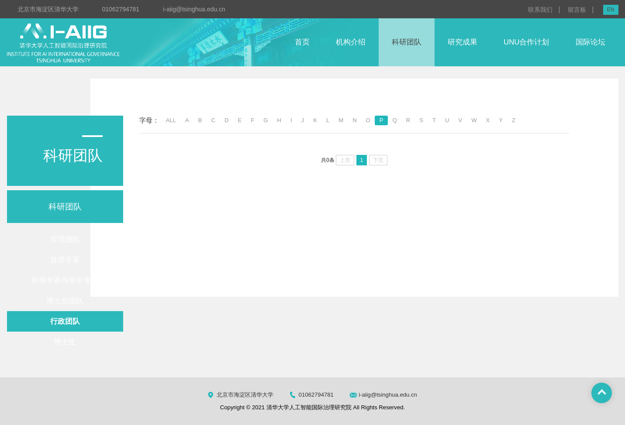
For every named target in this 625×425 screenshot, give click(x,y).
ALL (171, 120)
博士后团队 (64, 301)
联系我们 (540, 10)
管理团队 (65, 239)
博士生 (65, 342)
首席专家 (65, 260)
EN (611, 10)
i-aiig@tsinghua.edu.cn (194, 9)
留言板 (577, 10)
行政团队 (65, 321)
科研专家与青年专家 (64, 280)
